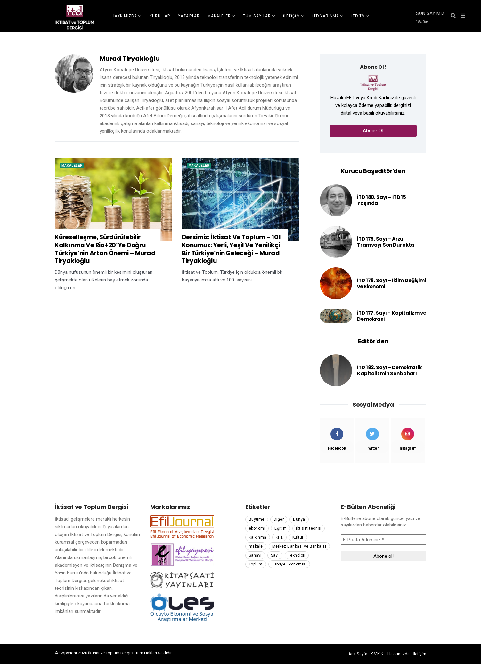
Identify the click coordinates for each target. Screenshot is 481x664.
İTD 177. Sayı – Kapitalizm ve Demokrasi (391, 316)
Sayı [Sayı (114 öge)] (275, 555)
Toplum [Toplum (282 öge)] (256, 564)
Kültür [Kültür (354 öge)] (298, 537)
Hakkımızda (398, 654)
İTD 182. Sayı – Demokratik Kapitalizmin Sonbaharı (389, 370)
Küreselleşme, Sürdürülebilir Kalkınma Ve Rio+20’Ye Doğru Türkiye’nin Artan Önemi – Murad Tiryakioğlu (105, 249)
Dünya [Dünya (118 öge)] (299, 519)
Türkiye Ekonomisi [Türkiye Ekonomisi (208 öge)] (289, 564)
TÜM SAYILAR (257, 16)
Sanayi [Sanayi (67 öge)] (255, 555)
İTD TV (358, 16)
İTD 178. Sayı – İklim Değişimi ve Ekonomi (391, 283)
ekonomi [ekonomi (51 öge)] (257, 528)
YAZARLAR (189, 16)
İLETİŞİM (291, 16)
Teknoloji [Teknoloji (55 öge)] (296, 555)
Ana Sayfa (357, 654)
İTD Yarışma (325, 16)
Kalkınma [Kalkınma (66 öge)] (257, 537)
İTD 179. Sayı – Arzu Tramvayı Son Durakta (385, 242)
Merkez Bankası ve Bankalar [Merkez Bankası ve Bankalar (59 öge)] (299, 546)
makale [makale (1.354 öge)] (256, 546)
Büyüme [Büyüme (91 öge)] (257, 519)
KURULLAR (160, 16)
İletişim (419, 654)
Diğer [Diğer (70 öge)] (279, 519)
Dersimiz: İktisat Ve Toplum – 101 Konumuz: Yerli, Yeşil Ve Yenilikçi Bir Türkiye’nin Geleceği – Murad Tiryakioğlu (231, 249)
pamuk (179, 653)
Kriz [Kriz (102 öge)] (279, 537)
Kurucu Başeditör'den (373, 171)
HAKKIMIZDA (124, 16)
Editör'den (373, 341)
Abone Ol (373, 131)
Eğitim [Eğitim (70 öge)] (280, 528)
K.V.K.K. (377, 654)
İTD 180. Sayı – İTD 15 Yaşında (381, 200)
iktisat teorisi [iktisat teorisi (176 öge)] (308, 528)
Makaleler (71, 165)
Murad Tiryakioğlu (130, 58)
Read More (75, 303)
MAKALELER (219, 16)
